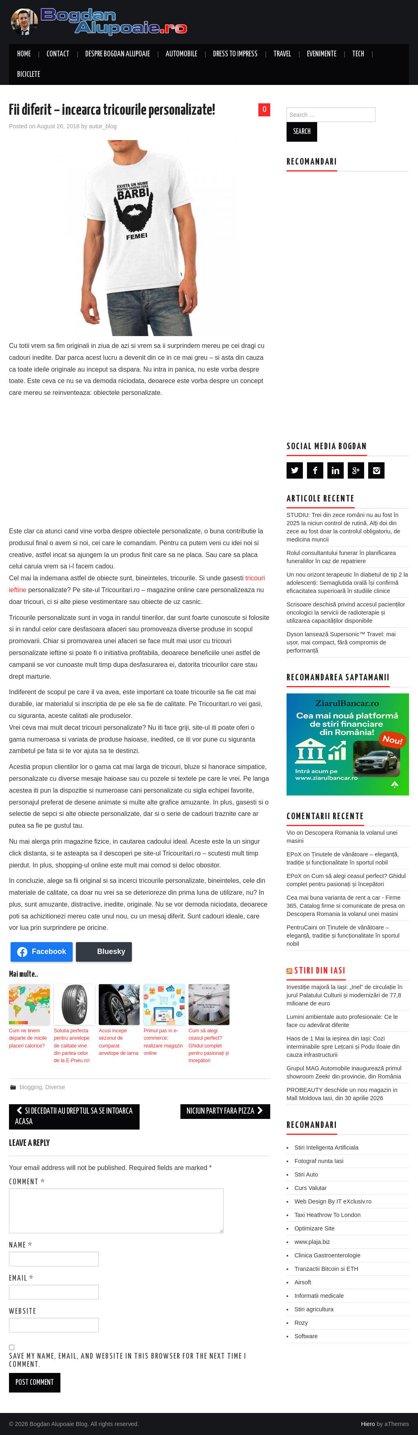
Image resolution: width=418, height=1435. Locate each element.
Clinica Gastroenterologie (327, 1255)
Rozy (301, 1322)
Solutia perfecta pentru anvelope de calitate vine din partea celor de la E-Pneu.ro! (74, 1045)
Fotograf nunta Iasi (318, 1161)
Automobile (181, 54)
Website (22, 1311)
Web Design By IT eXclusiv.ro (332, 1201)
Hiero (368, 1423)
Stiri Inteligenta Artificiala (326, 1147)
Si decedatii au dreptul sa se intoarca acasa (74, 1116)
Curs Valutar (310, 1188)
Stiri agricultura (314, 1309)
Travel (282, 54)
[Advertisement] (139, 460)
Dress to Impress (235, 54)
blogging (31, 1086)
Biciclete (28, 74)
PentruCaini (302, 927)
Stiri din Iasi (320, 971)
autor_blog (103, 126)
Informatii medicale (319, 1295)
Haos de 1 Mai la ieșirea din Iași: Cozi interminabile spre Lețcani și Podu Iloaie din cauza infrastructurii (343, 1046)
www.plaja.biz (312, 1242)
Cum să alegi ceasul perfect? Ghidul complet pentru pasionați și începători (208, 1045)
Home (24, 54)
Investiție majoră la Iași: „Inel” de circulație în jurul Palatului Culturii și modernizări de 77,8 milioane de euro (344, 995)
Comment (27, 1181)
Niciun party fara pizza (225, 1111)
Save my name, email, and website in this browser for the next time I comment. (128, 1360)
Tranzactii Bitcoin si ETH (326, 1269)
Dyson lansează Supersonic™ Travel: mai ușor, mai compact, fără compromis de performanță (341, 642)
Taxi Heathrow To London (327, 1215)
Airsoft (302, 1282)
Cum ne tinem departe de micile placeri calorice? (27, 1038)
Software (306, 1336)
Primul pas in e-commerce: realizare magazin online (163, 1042)
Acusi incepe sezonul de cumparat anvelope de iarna (118, 1042)
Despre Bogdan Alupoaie (117, 54)
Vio (291, 832)
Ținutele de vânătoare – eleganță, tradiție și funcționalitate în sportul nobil (343, 935)
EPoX (294, 854)
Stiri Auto (306, 1174)
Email (21, 1278)
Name (21, 1245)
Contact (58, 54)
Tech (358, 54)
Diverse (55, 1086)
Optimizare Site (314, 1228)
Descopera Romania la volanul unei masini (342, 914)
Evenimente (321, 54)
